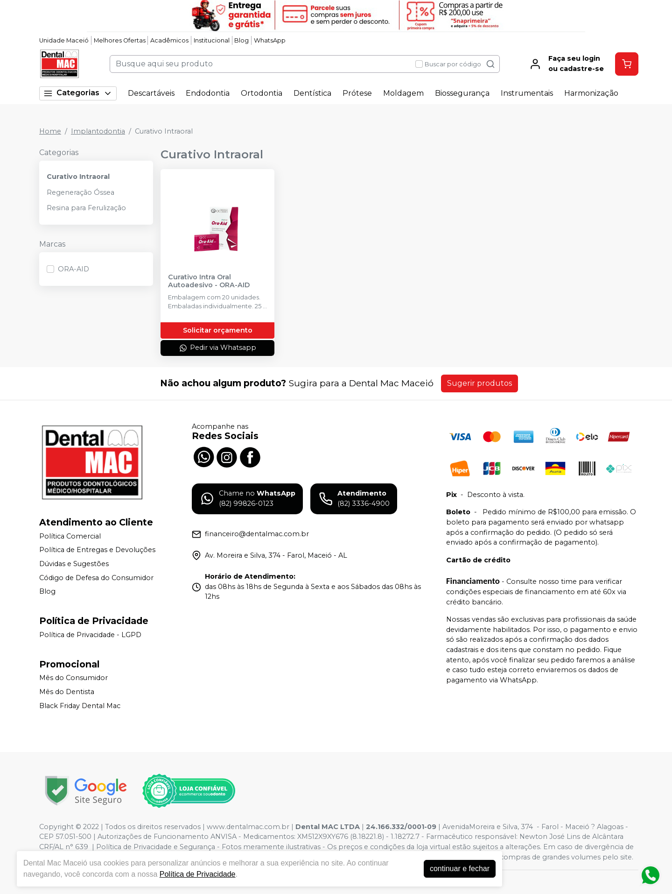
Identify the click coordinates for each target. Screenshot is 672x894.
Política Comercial (70, 536)
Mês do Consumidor (73, 678)
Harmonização (591, 93)
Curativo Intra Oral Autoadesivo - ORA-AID (209, 281)
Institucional (212, 40)
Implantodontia (98, 131)
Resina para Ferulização (86, 208)
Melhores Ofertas (120, 40)
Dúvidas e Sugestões (74, 564)
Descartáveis (151, 93)
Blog (241, 40)
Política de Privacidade (198, 874)
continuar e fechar (460, 869)
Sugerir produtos (479, 383)
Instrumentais (527, 93)
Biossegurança (462, 93)
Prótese (357, 93)
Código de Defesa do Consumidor (96, 578)
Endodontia (208, 93)
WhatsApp (270, 40)
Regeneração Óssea (80, 192)
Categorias (77, 93)
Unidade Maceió (64, 40)
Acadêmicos (169, 40)
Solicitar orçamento (217, 330)
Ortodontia (261, 93)
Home (50, 131)
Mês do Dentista (66, 692)
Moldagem (403, 93)
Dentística (312, 93)
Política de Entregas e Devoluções (97, 550)
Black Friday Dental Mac (79, 706)
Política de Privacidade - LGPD (90, 635)
